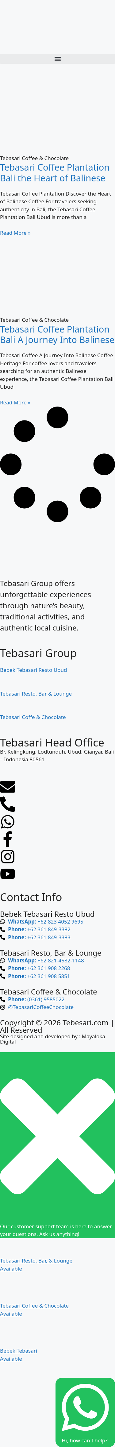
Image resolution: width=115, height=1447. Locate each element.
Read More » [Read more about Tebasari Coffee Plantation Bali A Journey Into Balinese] (15, 402)
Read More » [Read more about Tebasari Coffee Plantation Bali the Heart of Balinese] (15, 232)
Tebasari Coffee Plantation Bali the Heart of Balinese (54, 172)
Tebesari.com (85, 1022)
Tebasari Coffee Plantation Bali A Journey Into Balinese (57, 334)
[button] (57, 59)
